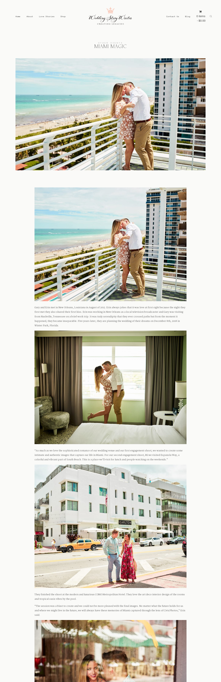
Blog (187, 16)
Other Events (110, 43)
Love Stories (46, 16)
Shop (63, 16)
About (29, 16)
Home (17, 16)
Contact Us (172, 16)
